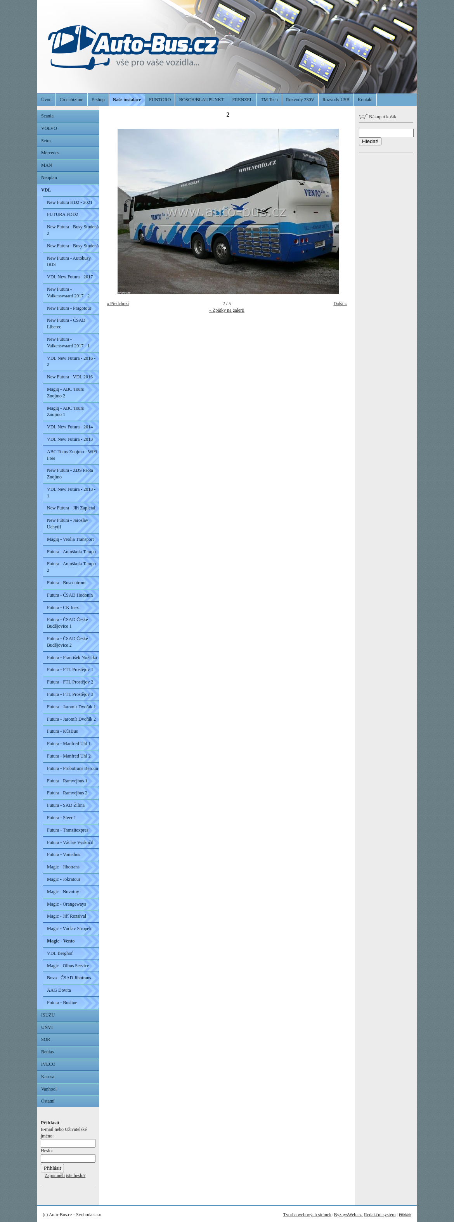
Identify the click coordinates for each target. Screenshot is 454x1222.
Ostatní (48, 1101)
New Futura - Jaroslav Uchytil (67, 524)
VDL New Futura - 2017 (70, 277)
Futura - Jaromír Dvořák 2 (71, 719)
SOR (45, 1039)
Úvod (46, 99)
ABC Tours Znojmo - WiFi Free (72, 455)
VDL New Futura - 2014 (70, 427)
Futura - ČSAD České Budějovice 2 (67, 642)
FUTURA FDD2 (62, 214)
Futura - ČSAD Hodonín (70, 595)
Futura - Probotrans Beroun (72, 768)
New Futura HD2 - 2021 (69, 202)
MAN (46, 165)
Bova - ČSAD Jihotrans (69, 977)
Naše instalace (127, 99)
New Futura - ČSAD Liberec (66, 324)
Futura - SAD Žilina (66, 805)
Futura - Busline (62, 1002)
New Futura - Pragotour (69, 308)
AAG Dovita (59, 990)
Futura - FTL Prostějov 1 (70, 669)
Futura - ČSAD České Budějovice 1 (67, 623)
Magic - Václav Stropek (69, 928)
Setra (46, 140)
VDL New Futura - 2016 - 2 (71, 362)
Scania (47, 116)
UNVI (47, 1027)
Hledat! (370, 141)
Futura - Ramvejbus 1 (67, 781)
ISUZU (48, 1015)
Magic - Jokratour (63, 879)
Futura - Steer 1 (61, 817)
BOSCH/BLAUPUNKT (201, 99)
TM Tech (269, 99)
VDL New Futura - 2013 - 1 (71, 493)
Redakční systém (380, 1214)
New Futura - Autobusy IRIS (69, 261)
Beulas (47, 1052)
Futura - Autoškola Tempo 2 (71, 567)
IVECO (48, 1064)
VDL (46, 190)
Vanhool (49, 1089)
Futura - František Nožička (72, 657)
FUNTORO (160, 99)
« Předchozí (118, 303)
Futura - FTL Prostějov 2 (70, 682)
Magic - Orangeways (66, 904)
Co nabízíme (71, 99)
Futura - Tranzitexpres (67, 830)
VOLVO (49, 128)
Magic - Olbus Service (68, 965)
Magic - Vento (61, 941)
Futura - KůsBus (62, 731)
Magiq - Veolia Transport (70, 539)
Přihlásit (405, 1215)
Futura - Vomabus (63, 854)
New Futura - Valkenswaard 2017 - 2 (68, 293)
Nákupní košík (377, 116)
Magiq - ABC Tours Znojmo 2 (65, 393)
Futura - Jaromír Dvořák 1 (71, 706)
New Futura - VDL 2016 (70, 377)
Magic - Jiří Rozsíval (66, 916)
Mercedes (50, 152)
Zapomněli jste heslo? (65, 1175)
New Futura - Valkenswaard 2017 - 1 (68, 343)
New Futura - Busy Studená (73, 246)
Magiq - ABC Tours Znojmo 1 (65, 412)
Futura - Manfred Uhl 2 (69, 756)
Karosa (47, 1076)
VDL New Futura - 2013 (70, 439)
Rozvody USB (336, 99)
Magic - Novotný (63, 891)
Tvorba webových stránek (307, 1214)
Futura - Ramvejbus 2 (67, 793)
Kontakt (365, 99)
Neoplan (49, 177)
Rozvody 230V (300, 99)
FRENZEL (242, 99)
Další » (340, 303)
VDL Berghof (60, 953)
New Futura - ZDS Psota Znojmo (70, 474)
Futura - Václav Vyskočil (70, 842)
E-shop (98, 99)
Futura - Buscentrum (66, 582)
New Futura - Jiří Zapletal (71, 508)
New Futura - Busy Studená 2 (73, 230)
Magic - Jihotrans (63, 867)
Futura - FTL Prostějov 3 (70, 694)
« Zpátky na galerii (226, 310)
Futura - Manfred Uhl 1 (69, 743)
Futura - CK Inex (63, 607)
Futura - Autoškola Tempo (71, 551)
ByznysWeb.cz (348, 1214)
